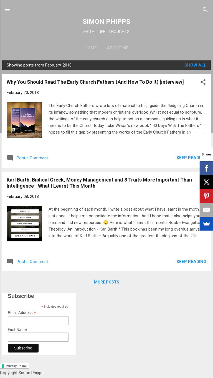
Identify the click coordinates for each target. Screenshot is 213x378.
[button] (203, 82)
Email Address (22, 312)
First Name (17, 329)
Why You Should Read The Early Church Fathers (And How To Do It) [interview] (95, 82)
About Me (117, 47)
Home (91, 47)
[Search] (205, 10)
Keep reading (191, 157)
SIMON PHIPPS (106, 21)
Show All (195, 65)
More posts (106, 282)
